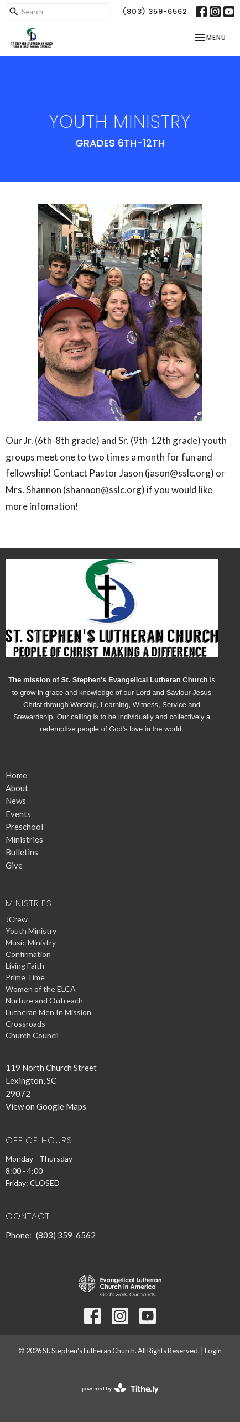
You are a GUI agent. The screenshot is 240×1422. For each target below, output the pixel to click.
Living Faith (25, 965)
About (17, 788)
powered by (120, 1388)
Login (213, 1350)
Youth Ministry (31, 930)
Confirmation (28, 954)
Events (18, 814)
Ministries (24, 839)
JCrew (17, 919)
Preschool (24, 827)
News (16, 801)
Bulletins (22, 852)
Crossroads (25, 1023)
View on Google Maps (46, 1106)
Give (14, 865)
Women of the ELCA (41, 989)
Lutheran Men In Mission (48, 1012)
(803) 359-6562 (154, 11)
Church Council (32, 1035)
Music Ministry (31, 942)
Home (16, 775)
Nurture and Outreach (44, 1000)
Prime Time (25, 977)
